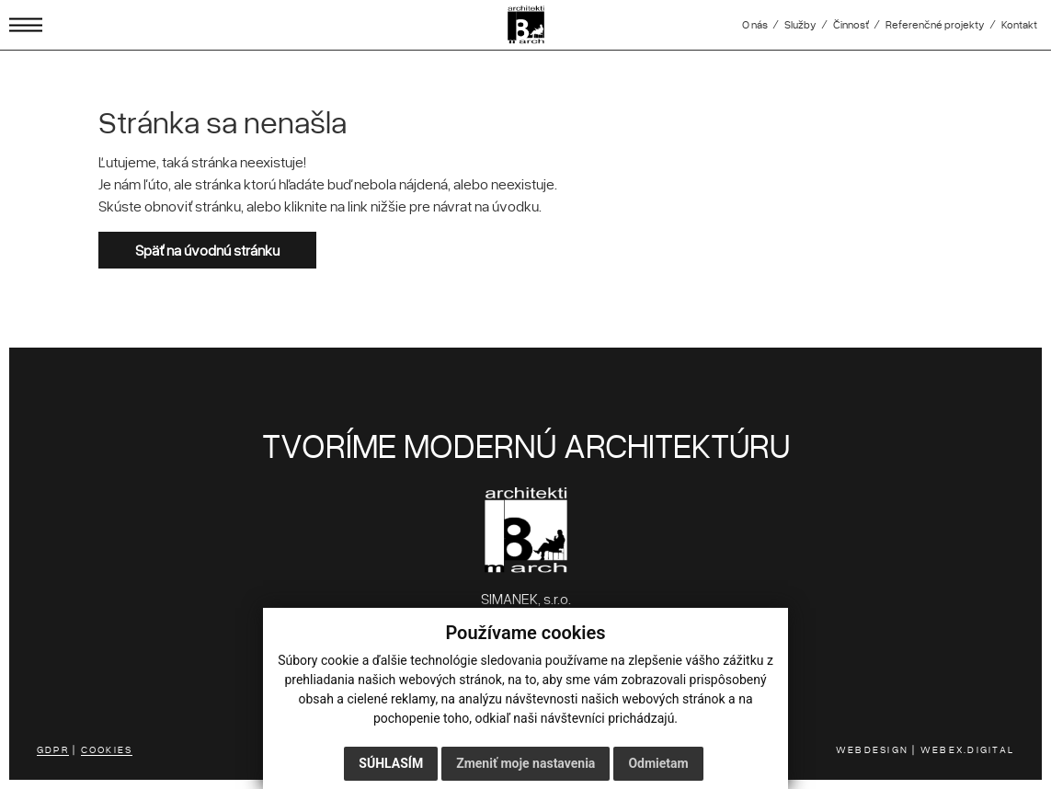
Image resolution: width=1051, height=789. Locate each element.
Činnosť (851, 24)
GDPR (53, 749)
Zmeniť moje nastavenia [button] (525, 763)
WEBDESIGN (872, 749)
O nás (755, 24)
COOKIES (107, 749)
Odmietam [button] (658, 763)
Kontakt (1019, 24)
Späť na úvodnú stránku (207, 250)
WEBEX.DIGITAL (967, 749)
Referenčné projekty (935, 24)
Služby (800, 24)
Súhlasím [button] (391, 763)
